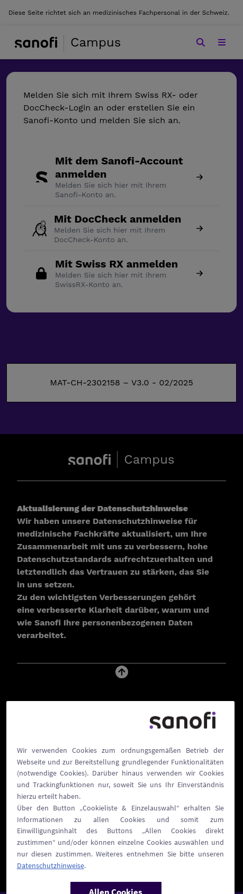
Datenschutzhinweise (50, 882)
